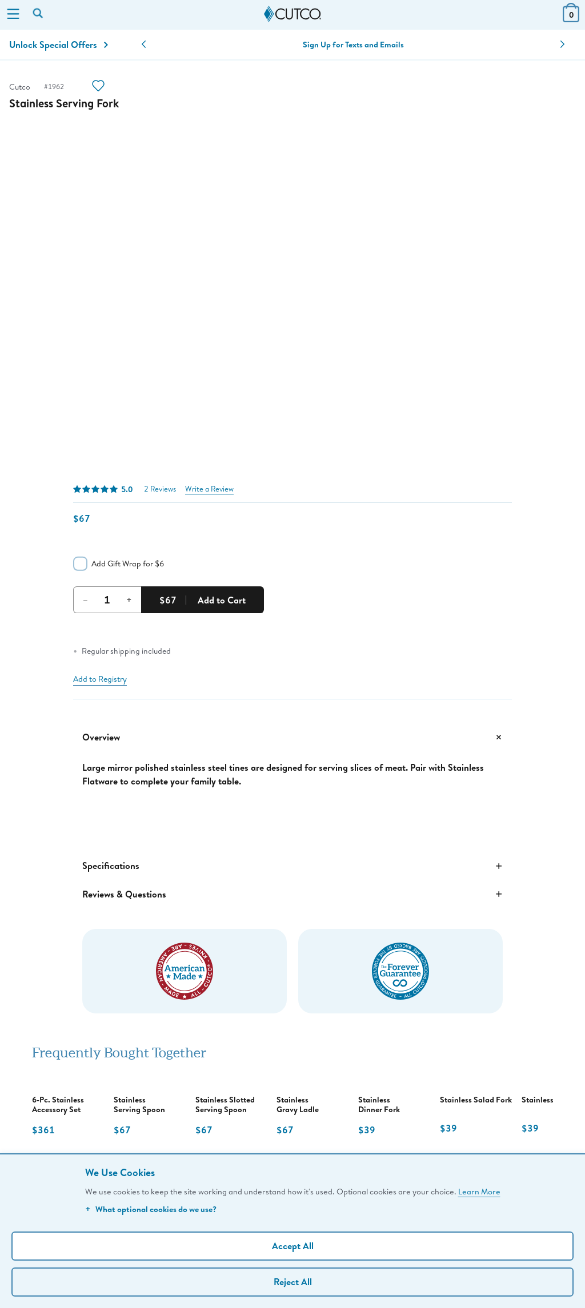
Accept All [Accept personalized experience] (293, 1245)
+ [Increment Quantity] (129, 599)
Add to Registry (100, 679)
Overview (292, 737)
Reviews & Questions (292, 894)
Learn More (479, 1191)
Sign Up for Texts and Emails (353, 44)
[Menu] (13, 15)
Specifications (292, 866)
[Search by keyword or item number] (39, 14)
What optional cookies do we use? (151, 1209)
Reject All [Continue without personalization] (293, 1281)
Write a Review (209, 489)
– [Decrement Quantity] (85, 599)
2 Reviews (160, 489)
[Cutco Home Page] (292, 14)
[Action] (98, 87)
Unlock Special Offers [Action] (58, 44)
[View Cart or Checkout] (571, 19)
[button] (144, 44)
